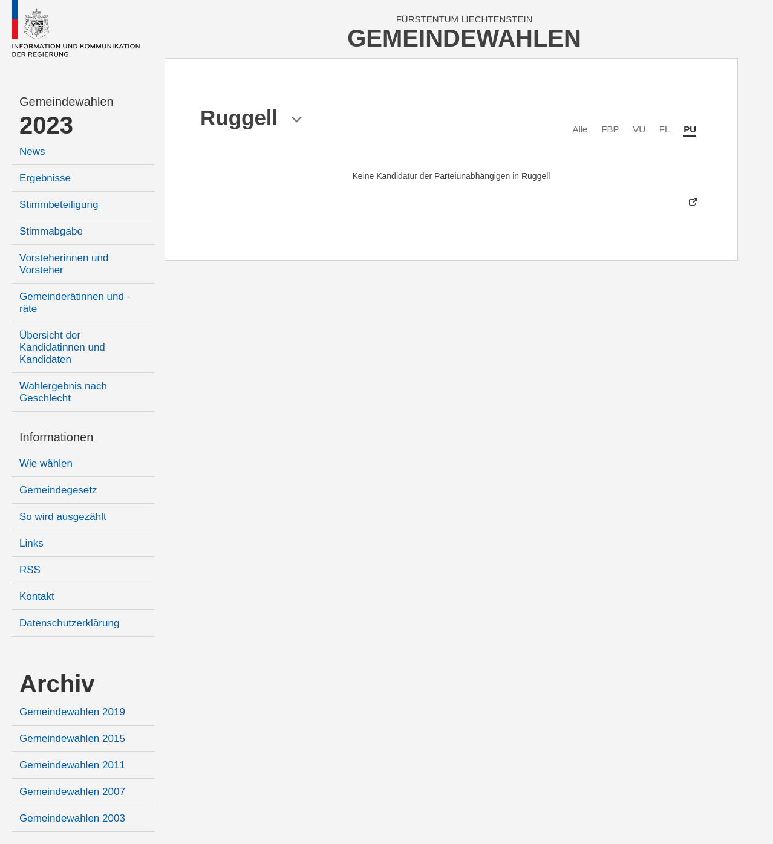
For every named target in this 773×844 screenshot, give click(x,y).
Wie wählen (46, 463)
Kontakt (36, 596)
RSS (30, 570)
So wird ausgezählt (62, 516)
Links (31, 543)
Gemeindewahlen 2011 (72, 765)
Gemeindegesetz (58, 490)
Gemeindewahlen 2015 (72, 738)
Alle (579, 129)
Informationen (56, 437)
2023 (46, 125)
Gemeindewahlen (66, 102)
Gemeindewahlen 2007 (72, 791)
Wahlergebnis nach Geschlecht (63, 392)
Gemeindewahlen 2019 (72, 712)
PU (689, 129)
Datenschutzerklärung (69, 623)
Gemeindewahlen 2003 (72, 818)
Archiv (57, 684)
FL (664, 129)
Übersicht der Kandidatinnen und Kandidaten (62, 347)
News (32, 151)
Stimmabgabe (51, 231)
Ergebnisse (45, 178)
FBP (610, 129)
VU (639, 129)
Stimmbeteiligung (58, 204)
